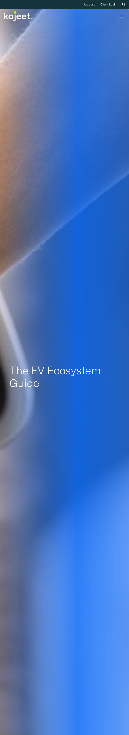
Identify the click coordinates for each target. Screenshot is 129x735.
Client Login (108, 4)
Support (89, 4)
